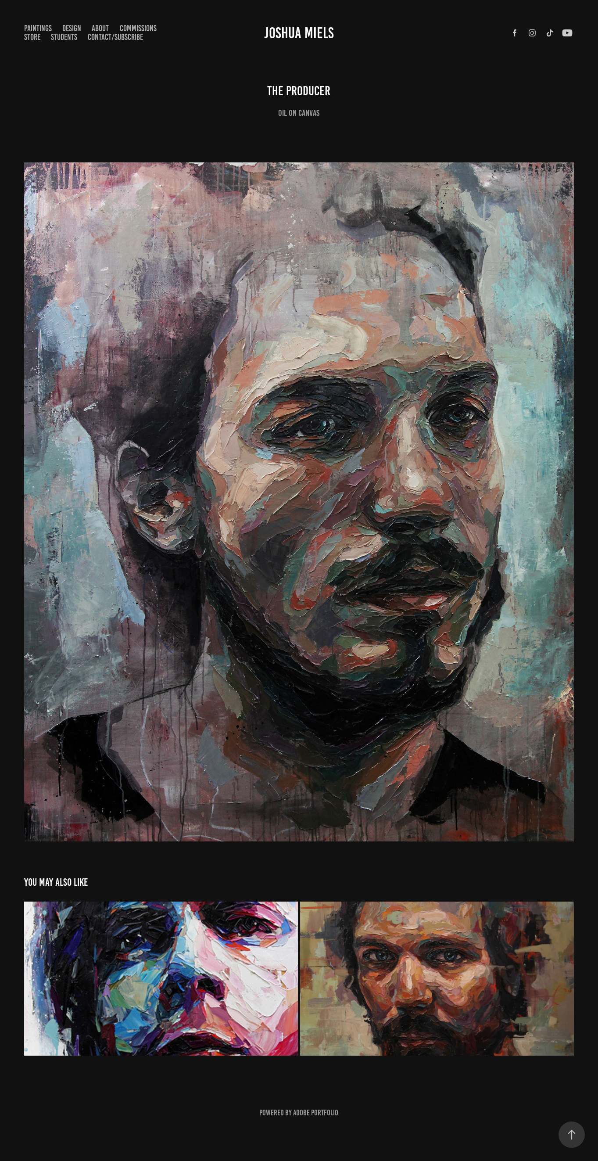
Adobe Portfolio (315, 1112)
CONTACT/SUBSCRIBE (115, 37)
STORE (32, 37)
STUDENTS (64, 37)
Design (71, 28)
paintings (38, 28)
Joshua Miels (299, 33)
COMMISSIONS (138, 28)
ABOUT (100, 28)
